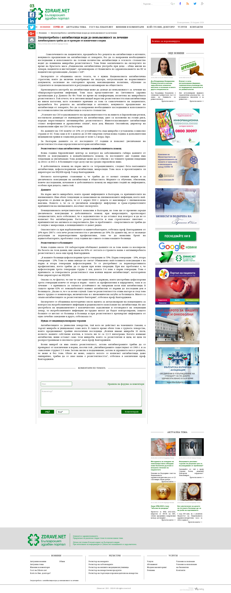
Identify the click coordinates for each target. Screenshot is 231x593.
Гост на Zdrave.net (38, 570)
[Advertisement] (150, 13)
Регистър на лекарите (99, 561)
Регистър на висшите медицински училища (109, 567)
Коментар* (91, 398)
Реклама (151, 570)
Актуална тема (76, 26)
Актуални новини (38, 561)
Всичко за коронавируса (166, 41)
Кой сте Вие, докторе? (161, 26)
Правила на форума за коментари (126, 384)
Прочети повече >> (169, 101)
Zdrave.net (101, 588)
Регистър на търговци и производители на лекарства (113, 573)
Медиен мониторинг (157, 567)
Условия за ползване (185, 561)
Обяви (62, 561)
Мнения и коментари (130, 26)
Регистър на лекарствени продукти (105, 570)
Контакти (196, 26)
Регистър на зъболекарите (101, 564)
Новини (45, 26)
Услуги (182, 26)
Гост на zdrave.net (101, 26)
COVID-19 (58, 26)
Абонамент (152, 564)
